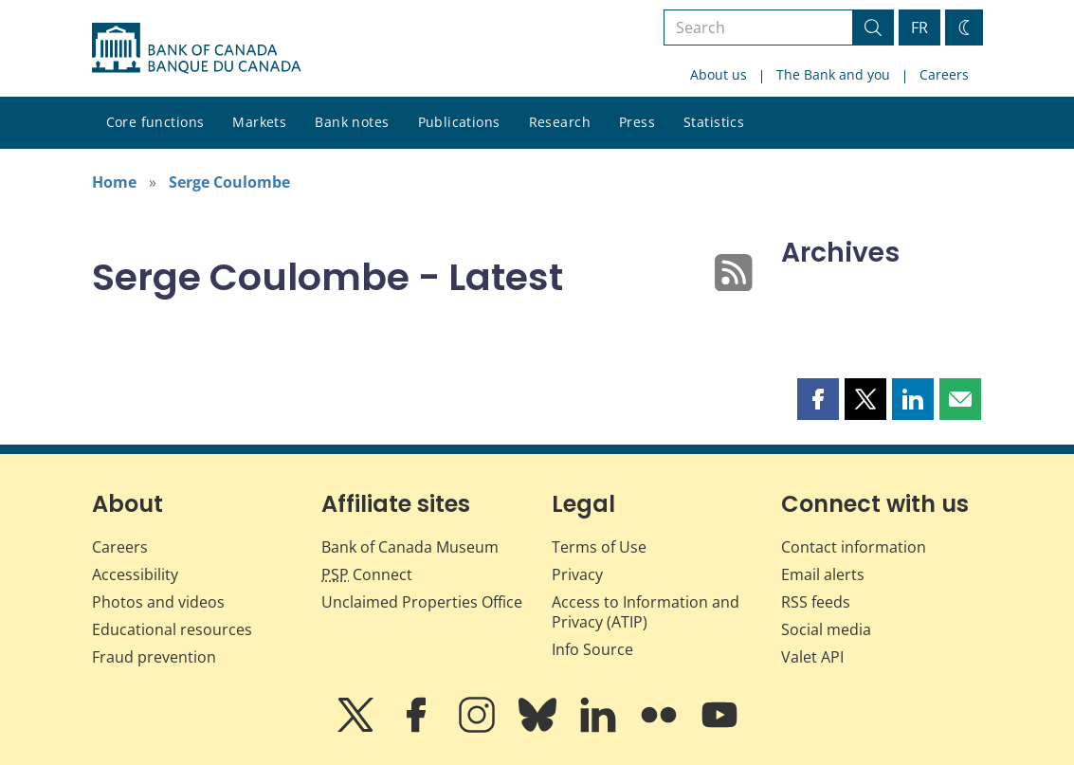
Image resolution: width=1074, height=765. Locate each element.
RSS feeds (815, 602)
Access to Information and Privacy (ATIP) (645, 612)
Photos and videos (158, 602)
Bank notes (352, 122)
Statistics (713, 122)
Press (637, 122)
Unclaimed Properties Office (421, 602)
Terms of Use (599, 547)
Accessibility (135, 574)
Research (560, 122)
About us (718, 74)
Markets (259, 122)
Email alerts (823, 574)
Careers (944, 74)
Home (114, 182)
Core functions (155, 122)
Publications (459, 122)
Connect (366, 574)
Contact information (853, 547)
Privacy (577, 574)
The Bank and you (833, 74)
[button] (818, 399)
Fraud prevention (154, 657)
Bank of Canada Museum (410, 547)
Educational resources (172, 629)
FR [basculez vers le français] (919, 27)
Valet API (812, 657)
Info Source (592, 649)
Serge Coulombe (229, 182)
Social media (826, 629)
